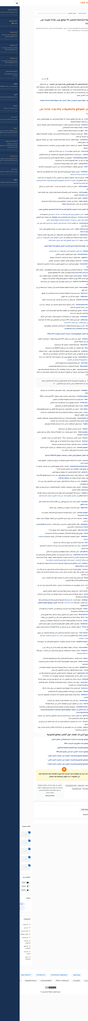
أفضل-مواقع (74, 812)
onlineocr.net (78, 346)
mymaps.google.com (76, 529)
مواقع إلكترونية (6, 982)
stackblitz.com (78, 518)
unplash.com (78, 202)
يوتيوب (8, 989)
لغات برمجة (7, 972)
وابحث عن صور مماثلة (54, 153)
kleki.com (79, 409)
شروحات (8, 962)
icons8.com (70, 177)
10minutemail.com (77, 636)
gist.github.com (77, 570)
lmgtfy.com (79, 438)
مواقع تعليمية (6, 985)
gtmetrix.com (78, 488)
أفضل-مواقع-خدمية (80, 815)
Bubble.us (79, 416)
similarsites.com (77, 412)
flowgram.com (78, 673)
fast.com (80, 131)
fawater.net (79, 716)
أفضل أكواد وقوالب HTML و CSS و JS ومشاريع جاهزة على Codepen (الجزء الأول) (7, 869)
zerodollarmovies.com (75, 732)
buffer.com (79, 630)
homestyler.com (77, 324)
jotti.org (80, 180)
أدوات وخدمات (18, 957)
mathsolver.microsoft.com (74, 574)
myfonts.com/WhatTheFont (74, 287)
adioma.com (75, 676)
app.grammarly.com (76, 378)
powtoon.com (78, 582)
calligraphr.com (77, 303)
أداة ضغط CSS (34, 1001)
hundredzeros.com (76, 365)
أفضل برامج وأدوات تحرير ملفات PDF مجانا (69, 330)
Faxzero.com (79, 452)
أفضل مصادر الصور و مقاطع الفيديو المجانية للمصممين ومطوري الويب (55, 213)
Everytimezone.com (76, 259)
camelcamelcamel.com (75, 311)
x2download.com (77, 239)
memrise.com (60, 624)
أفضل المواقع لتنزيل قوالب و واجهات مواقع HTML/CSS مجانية (59, 470)
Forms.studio (78, 649)
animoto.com (58, 221)
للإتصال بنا (70, 1007)
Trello (42, 548)
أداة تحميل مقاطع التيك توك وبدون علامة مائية (51, 245)
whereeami (79, 729)
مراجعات (8, 976)
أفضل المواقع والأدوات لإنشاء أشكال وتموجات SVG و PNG (59, 341)
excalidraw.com (62, 336)
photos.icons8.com (77, 685)
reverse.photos (78, 153)
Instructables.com (77, 670)
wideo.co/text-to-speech (75, 233)
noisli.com (79, 169)
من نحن (81, 1007)
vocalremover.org (77, 227)
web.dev (80, 491)
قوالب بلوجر (7, 966)
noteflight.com (78, 400)
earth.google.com (77, 195)
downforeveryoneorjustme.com (72, 481)
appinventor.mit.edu (76, 697)
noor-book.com (78, 372)
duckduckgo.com (77, 725)
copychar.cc (79, 156)
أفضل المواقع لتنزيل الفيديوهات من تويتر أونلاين (56, 256)
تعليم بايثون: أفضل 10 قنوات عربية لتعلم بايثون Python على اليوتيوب (7, 894)
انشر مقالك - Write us (56, 1007)
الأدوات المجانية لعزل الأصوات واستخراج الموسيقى (47, 227)
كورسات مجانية (6, 969)
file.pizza (80, 356)
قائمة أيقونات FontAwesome (53, 1001)
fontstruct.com (78, 300)
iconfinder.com (78, 174)
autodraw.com (78, 125)
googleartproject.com (76, 664)
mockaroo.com (78, 712)
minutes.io (79, 551)
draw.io (80, 333)
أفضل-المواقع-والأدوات (64, 812)
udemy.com (79, 753)
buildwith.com (78, 497)
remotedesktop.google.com (74, 160)
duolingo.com (78, 621)
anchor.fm (79, 615)
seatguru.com (78, 509)
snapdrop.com (78, 359)
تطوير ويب (7, 959)
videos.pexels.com (77, 205)
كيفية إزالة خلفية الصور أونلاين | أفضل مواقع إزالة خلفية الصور (58, 250)
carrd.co (80, 605)
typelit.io (35, 542)
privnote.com (78, 459)
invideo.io (79, 218)
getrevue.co (79, 741)
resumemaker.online (76, 431)
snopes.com (79, 536)
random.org (79, 266)
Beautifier (79, 598)
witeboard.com (78, 719)
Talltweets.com (78, 555)
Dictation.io (79, 147)
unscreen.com (69, 278)
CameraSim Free (77, 269)
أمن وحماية (19, 964)
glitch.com (76, 521)
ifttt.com (80, 561)
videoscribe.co (68, 585)
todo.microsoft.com (76, 548)
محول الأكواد (70, 1001)
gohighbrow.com (77, 691)
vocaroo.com (78, 589)
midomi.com (79, 443)
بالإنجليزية (61, 621)
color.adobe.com (77, 419)
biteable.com (48, 221)
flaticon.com (61, 177)
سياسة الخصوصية (24, 1007)
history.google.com (76, 446)
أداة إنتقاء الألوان (19, 1001)
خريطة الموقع (9, 1007)
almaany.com (78, 503)
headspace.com (78, 646)
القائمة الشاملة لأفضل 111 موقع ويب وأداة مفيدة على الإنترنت (8, 877)
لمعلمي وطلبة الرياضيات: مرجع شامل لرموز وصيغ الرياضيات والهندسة (53, 579)
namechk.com (78, 564)
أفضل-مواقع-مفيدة (70, 815)
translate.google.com (76, 406)
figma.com (79, 681)
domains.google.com (76, 462)
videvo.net (57, 208)
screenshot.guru (77, 141)
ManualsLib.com (77, 375)
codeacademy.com (77, 166)
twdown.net (79, 256)
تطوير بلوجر (7, 956)
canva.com (79, 425)
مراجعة (65, 320)
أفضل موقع (62, 233)
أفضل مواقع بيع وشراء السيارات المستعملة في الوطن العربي (65, 766)
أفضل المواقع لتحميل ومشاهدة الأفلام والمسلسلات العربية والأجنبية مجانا (8, 861)
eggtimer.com (78, 262)
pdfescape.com (78, 327)
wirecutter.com (78, 706)
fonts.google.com (77, 294)
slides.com (79, 135)
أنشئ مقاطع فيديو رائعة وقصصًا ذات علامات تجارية (59, 218)
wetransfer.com (77, 352)
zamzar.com (79, 281)
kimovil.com (79, 318)
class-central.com (77, 655)
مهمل (53, 639)
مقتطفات (7, 979)
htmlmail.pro (78, 703)
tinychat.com (78, 455)
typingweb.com (78, 542)
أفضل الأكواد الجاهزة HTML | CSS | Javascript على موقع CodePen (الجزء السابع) (7, 885)
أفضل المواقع (18, 960)
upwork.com (79, 747)
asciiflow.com (72, 336)
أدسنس (19, 954)
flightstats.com (78, 524)
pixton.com (79, 642)
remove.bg (79, 275)
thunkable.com (39, 700)
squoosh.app (79, 475)
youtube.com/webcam (75, 307)
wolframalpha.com (77, 189)
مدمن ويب (38, 1018)
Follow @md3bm (43, 822)
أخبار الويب (19, 951)
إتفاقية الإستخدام (39, 1007)
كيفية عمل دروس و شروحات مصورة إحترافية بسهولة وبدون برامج (54, 224)
